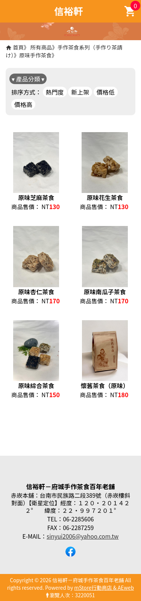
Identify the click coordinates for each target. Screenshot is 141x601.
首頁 (18, 47)
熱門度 (55, 91)
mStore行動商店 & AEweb (104, 587)
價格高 (23, 104)
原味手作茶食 (35, 55)
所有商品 (41, 47)
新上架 (80, 91)
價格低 (106, 91)
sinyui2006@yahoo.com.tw (82, 536)
